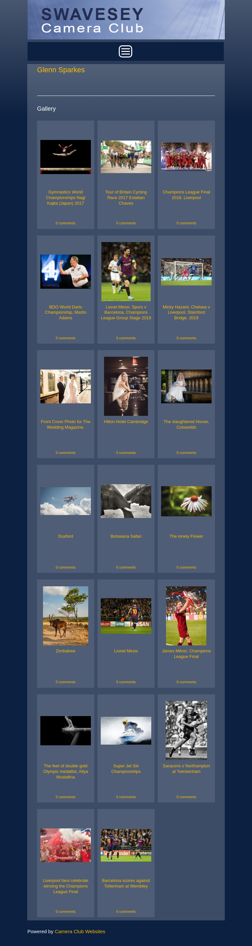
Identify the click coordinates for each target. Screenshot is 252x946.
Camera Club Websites (80, 931)
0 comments (65, 223)
